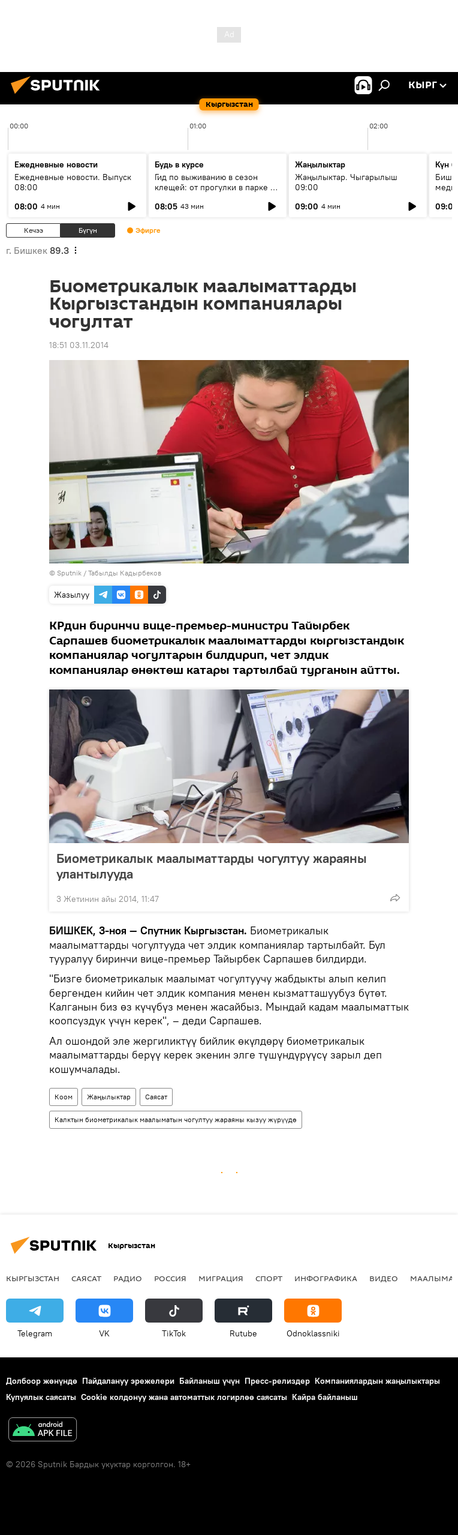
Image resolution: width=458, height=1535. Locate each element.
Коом (64, 1096)
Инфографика (325, 1278)
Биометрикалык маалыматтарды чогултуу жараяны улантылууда (211, 866)
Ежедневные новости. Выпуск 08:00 (72, 182)
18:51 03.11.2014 (79, 345)
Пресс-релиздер (277, 1380)
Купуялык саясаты (41, 1397)
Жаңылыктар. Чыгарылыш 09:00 (346, 182)
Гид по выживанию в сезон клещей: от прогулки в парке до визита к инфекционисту (217, 187)
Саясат (156, 1096)
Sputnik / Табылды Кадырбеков (109, 572)
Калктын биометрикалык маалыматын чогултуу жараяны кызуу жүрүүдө (176, 1119)
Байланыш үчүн (209, 1380)
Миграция (220, 1278)
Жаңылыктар (109, 1096)
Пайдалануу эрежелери (128, 1380)
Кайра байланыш (325, 1397)
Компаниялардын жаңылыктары (377, 1380)
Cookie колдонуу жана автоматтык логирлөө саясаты (184, 1397)
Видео (383, 1278)
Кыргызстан (32, 1278)
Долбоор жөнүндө (41, 1380)
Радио (127, 1278)
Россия (170, 1278)
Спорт (268, 1278)
